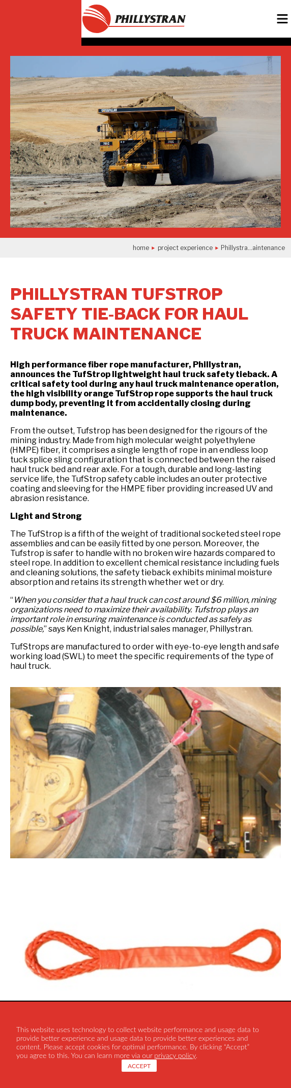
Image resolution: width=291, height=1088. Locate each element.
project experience (185, 248)
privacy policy (174, 1055)
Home (141, 248)
